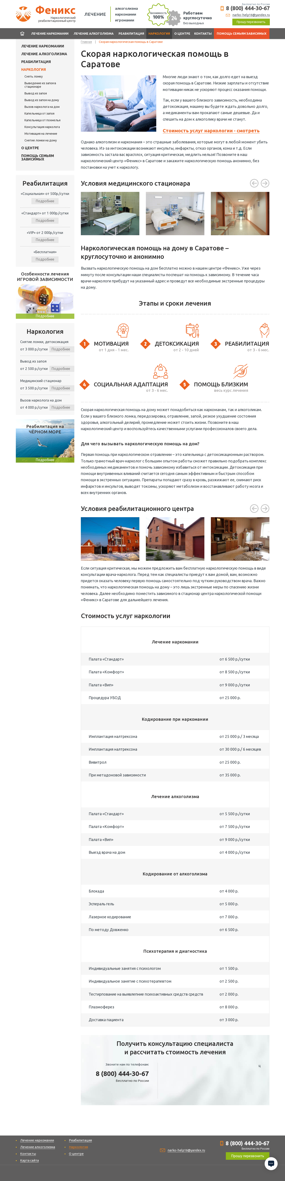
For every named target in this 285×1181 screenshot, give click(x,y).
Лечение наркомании (49, 33)
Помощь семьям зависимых (241, 33)
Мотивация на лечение (40, 133)
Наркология (159, 33)
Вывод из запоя (35, 93)
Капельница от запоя (39, 113)
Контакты (203, 33)
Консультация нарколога (42, 127)
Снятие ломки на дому (40, 140)
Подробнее (45, 201)
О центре (182, 33)
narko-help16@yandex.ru (251, 15)
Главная (22, 33)
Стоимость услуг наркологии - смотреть (211, 130)
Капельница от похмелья (42, 120)
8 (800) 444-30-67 (248, 8)
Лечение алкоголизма (94, 33)
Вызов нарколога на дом (42, 107)
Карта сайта (29, 1160)
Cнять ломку (33, 76)
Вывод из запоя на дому (41, 100)
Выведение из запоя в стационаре (40, 84)
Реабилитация (131, 33)
